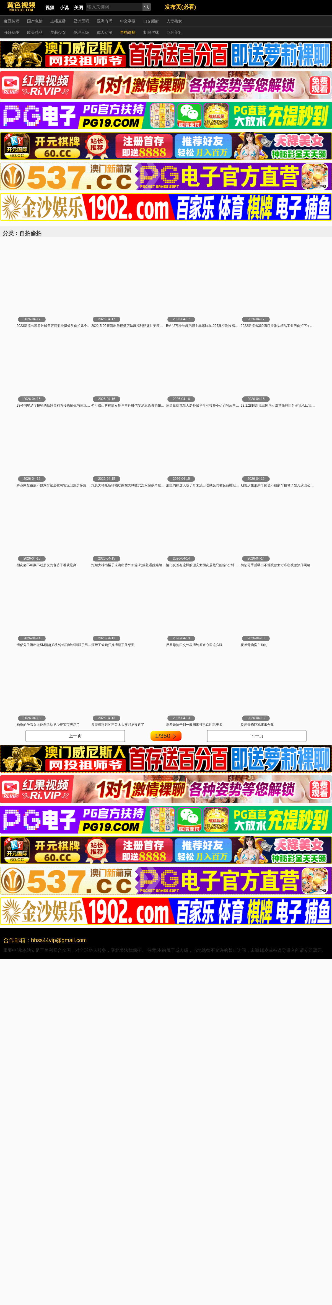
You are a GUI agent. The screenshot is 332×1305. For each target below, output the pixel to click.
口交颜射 (151, 21)
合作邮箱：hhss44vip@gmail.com (45, 940)
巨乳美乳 (174, 32)
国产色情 (35, 21)
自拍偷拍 (128, 32)
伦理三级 (81, 32)
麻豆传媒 (11, 21)
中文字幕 (128, 21)
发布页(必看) (180, 7)
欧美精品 (35, 32)
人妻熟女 (174, 21)
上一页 (75, 736)
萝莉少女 (58, 32)
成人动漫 (104, 32)
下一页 (256, 736)
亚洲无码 (81, 21)
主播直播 (58, 21)
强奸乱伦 (11, 32)
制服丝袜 (151, 32)
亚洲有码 (104, 21)
